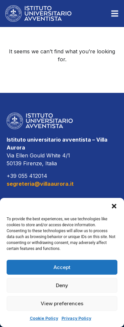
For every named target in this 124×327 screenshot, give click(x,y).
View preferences (62, 303)
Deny (62, 285)
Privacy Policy (76, 318)
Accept (62, 267)
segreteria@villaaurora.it (40, 183)
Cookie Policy (44, 318)
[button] (114, 206)
